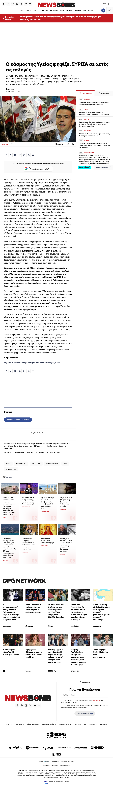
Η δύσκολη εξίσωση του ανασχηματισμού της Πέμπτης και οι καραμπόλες (94, 135)
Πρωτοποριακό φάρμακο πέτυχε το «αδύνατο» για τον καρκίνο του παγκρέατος (94, 113)
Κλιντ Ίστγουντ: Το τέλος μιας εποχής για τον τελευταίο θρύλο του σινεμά (28, 501)
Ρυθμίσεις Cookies (65, 724)
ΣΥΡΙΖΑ (8, 463)
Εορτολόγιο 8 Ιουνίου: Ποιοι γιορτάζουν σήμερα (47, 541)
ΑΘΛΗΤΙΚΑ (77, 10)
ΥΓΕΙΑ (62, 10)
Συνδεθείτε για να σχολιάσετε (18, 419)
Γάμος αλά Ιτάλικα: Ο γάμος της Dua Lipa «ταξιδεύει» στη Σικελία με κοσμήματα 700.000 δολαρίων (56, 610)
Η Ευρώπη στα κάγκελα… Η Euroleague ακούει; (11, 652)
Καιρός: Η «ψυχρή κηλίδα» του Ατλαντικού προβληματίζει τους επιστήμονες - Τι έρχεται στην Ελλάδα (94, 145)
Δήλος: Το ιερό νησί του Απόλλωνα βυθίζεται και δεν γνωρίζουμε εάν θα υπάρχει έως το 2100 (47, 503)
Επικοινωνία (93, 724)
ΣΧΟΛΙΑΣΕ (58, 144)
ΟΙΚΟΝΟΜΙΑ (54, 10)
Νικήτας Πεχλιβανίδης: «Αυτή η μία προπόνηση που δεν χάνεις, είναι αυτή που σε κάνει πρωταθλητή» (78, 657)
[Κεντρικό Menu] (109, 10)
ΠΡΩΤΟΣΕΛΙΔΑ (88, 10)
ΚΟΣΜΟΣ (69, 10)
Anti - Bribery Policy (80, 724)
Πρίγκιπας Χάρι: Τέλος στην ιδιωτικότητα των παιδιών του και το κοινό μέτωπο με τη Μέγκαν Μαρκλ (28, 544)
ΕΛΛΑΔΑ (36, 10)
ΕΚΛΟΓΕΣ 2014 (36, 463)
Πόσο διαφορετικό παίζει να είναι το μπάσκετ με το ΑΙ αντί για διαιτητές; (33, 608)
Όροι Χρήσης (19, 724)
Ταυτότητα (9, 724)
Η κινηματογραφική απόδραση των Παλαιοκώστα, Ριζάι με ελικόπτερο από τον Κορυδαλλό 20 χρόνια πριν (11, 612)
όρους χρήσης (96, 700)
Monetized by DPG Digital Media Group (63, 761)
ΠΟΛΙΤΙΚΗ (45, 10)
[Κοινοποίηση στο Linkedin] (24, 155)
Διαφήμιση (103, 724)
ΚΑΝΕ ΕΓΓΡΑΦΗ (85, 713)
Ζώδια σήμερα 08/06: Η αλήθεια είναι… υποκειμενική (100, 653)
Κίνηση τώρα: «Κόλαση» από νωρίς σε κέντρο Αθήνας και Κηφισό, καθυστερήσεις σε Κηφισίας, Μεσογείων (60, 18)
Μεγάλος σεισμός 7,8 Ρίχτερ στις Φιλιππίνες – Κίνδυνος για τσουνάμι (66, 502)
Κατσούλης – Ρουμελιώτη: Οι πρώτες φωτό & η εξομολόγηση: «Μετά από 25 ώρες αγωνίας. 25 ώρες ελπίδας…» (79, 612)
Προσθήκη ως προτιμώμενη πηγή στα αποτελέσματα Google (37, 169)
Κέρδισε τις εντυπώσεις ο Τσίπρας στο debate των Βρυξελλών (32, 363)
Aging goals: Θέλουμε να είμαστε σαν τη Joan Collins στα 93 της (33, 653)
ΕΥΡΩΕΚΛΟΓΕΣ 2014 (52, 463)
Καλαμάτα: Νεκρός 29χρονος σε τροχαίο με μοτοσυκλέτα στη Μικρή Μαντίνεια (94, 103)
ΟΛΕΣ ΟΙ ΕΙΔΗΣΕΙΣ (26, 10)
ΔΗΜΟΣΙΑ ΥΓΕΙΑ (11, 469)
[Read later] (73, 144)
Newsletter (20, 452)
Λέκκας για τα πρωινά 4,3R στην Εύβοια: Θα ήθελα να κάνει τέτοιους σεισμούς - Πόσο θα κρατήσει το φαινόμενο (66, 545)
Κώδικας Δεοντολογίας (49, 724)
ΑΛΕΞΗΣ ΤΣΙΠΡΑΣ (21, 463)
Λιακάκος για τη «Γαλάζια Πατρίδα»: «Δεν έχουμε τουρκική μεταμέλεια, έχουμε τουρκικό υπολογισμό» (101, 612)
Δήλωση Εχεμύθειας (33, 724)
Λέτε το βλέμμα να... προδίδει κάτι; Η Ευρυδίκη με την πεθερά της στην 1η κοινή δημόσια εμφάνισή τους (56, 655)
